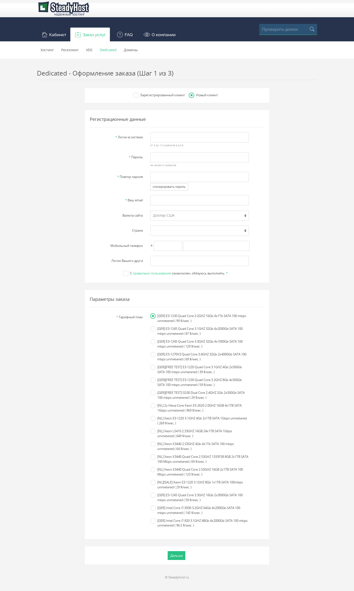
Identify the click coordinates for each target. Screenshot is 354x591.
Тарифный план (129, 317)
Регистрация (298, 8)
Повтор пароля (130, 177)
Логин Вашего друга (127, 260)
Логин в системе (129, 137)
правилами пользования (152, 273)
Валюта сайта (132, 215)
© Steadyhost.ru (177, 577)
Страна (137, 230)
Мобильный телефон (126, 245)
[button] (53, 34)
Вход (267, 8)
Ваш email (134, 200)
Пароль (136, 157)
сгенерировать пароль (169, 187)
